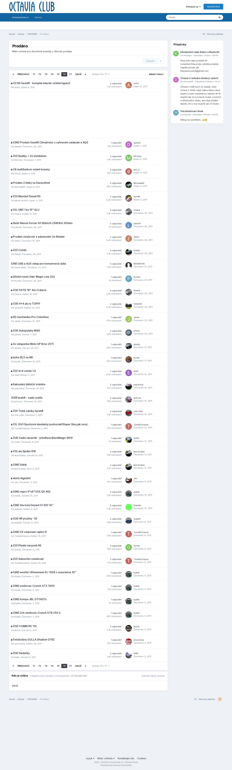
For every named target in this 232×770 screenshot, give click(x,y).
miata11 (18, 522)
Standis (18, 509)
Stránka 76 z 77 (100, 74)
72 (39, 74)
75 (58, 74)
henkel (187, 114)
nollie (17, 442)
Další (78, 74)
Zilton (17, 240)
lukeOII (18, 227)
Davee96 (188, 81)
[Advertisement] (88, 115)
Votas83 (19, 307)
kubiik (17, 495)
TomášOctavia (22, 428)
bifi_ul (17, 173)
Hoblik (18, 254)
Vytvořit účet (213, 6)
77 (70, 74)
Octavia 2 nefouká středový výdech (199, 78)
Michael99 (20, 187)
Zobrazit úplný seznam (153, 675)
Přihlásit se (193, 6)
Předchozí (23, 74)
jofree (18, 334)
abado (18, 348)
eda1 (17, 375)
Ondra (18, 213)
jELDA (17, 630)
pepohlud (19, 388)
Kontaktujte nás (126, 758)
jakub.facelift (21, 200)
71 (34, 74)
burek (17, 361)
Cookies (141, 758)
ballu (17, 657)
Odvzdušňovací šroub (191, 111)
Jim (16, 482)
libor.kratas (20, 455)
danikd (18, 146)
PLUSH (18, 280)
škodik (137, 196)
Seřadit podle (156, 74)
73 (46, 74)
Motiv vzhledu (106, 758)
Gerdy (18, 549)
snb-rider (19, 415)
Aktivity (38, 17)
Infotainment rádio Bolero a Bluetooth (199, 52)
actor (17, 87)
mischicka (20, 643)
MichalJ (18, 160)
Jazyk (90, 758)
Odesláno (205, 55)
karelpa (188, 55)
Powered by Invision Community (116, 765)
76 (64, 74)
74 (52, 74)
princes (18, 401)
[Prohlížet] (182, 17)
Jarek (17, 321)
